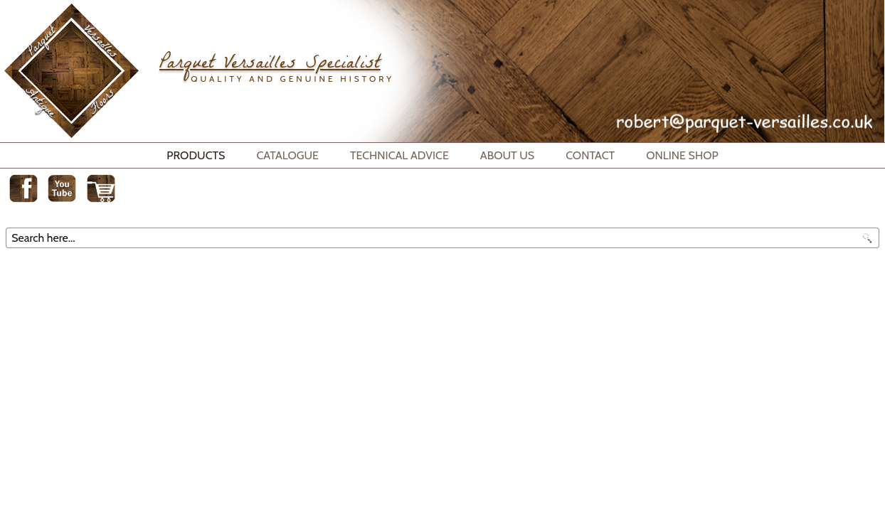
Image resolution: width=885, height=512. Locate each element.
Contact (590, 155)
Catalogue (287, 155)
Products (195, 155)
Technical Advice (399, 155)
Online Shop (682, 155)
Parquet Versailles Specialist (269, 65)
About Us (507, 155)
